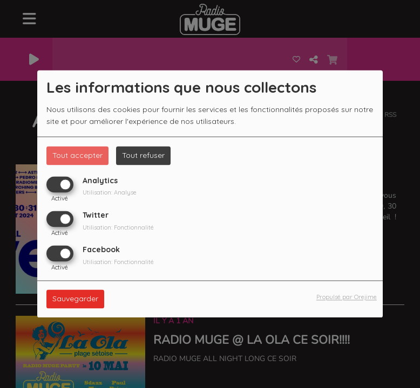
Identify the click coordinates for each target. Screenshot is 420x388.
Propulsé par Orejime (346, 297)
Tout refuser (143, 155)
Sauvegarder (75, 299)
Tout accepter (77, 155)
